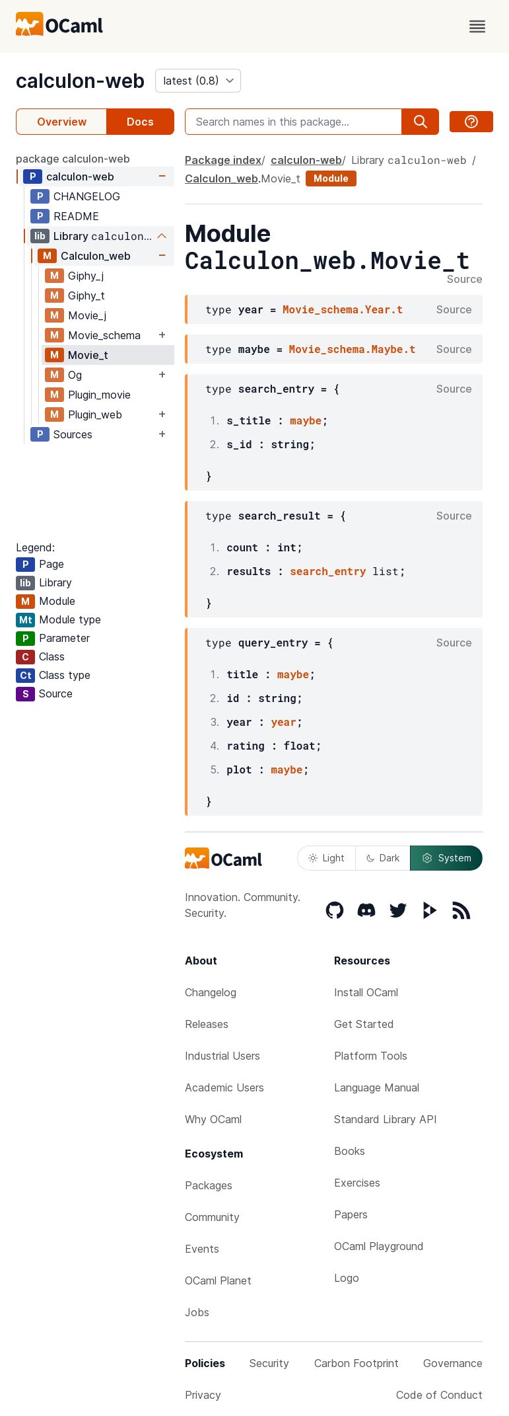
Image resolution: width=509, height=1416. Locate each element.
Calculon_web (96, 255)
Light (326, 857)
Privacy (203, 1394)
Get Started (364, 1024)
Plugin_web (95, 414)
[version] (198, 81)
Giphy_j (86, 275)
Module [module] (331, 178)
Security (269, 1363)
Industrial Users (222, 1055)
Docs (140, 121)
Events (202, 1248)
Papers (351, 1214)
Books (349, 1151)
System (446, 858)
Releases (206, 1024)
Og (75, 374)
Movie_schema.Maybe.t (352, 349)
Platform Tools (370, 1055)
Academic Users (224, 1087)
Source (465, 280)
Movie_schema (104, 335)
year (283, 721)
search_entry (328, 571)
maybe (306, 420)
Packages (208, 1185)
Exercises (357, 1182)
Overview (61, 121)
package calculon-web (73, 158)
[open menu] (477, 26)
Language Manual (376, 1087)
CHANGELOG (86, 196)
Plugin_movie (99, 394)
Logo (346, 1277)
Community (212, 1217)
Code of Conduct (439, 1394)
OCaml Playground (379, 1246)
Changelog (210, 992)
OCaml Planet (218, 1280)
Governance (453, 1363)
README (76, 216)
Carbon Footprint (356, 1363)
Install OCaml (366, 992)
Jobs (197, 1312)
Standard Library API (385, 1119)
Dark (382, 857)
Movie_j (87, 315)
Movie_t (88, 355)
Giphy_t (86, 295)
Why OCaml (213, 1119)
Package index (223, 160)
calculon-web (80, 81)
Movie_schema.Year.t (343, 309)
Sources (72, 434)
